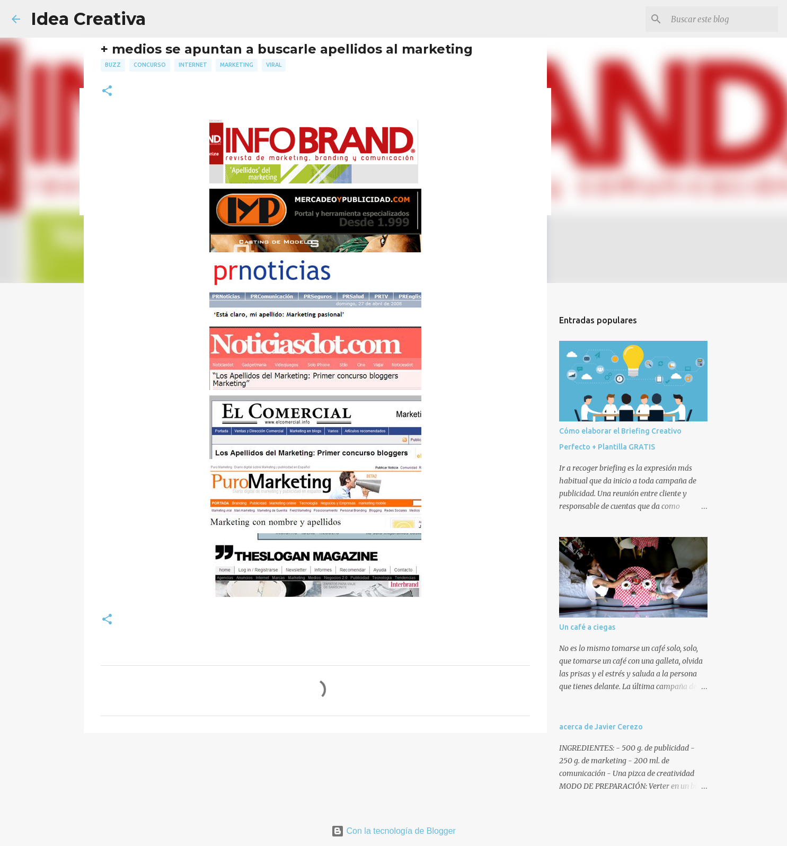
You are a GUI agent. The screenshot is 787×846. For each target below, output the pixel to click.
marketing (236, 64)
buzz (113, 64)
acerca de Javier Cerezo (601, 726)
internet (193, 64)
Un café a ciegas (587, 627)
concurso (150, 64)
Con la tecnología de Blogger (393, 830)
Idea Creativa (88, 18)
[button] (107, 91)
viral (273, 64)
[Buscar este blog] (722, 19)
